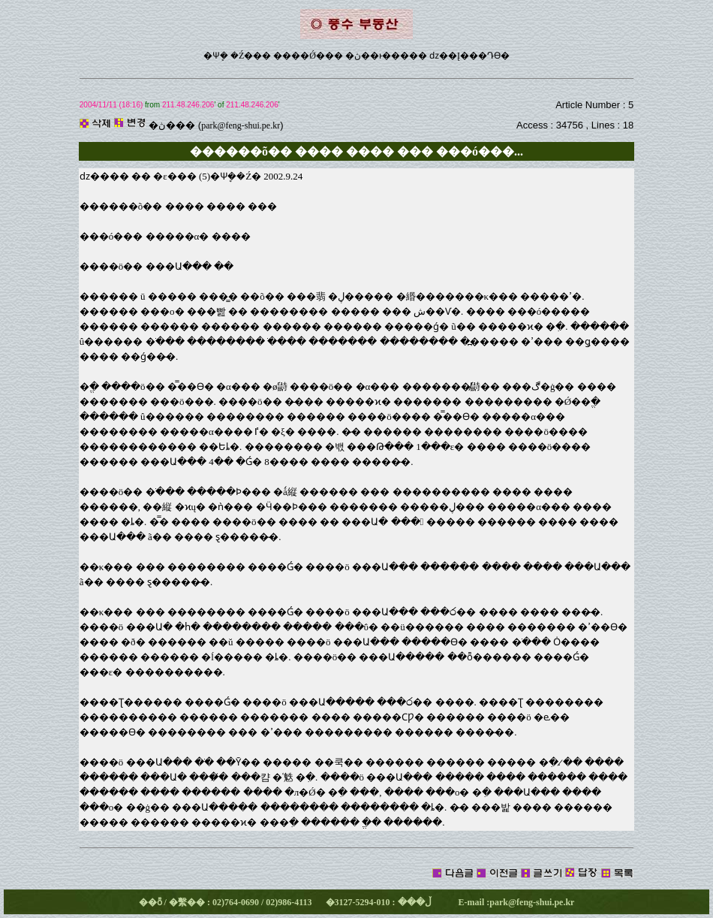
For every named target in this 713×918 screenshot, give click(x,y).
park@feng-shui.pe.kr (240, 125)
